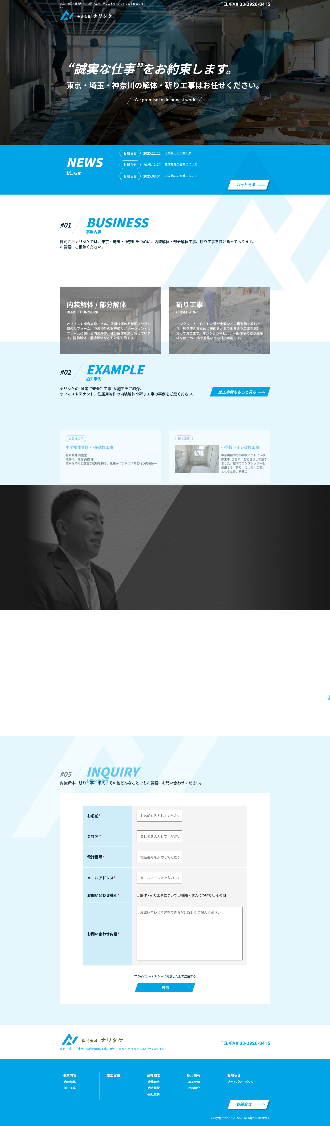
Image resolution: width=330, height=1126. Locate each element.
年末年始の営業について (183, 164)
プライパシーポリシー (242, 1082)
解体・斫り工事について (157, 895)
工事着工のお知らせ (180, 153)
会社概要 (220, 14)
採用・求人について (195, 895)
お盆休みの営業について (183, 176)
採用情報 (239, 14)
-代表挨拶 (153, 1088)
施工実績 (201, 14)
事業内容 (182, 14)
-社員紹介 (193, 1088)
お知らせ (234, 1075)
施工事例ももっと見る (237, 392)
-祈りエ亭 (69, 1088)
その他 (219, 895)
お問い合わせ (261, 14)
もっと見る (245, 184)
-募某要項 (193, 1082)
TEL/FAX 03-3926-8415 (245, 1043)
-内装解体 (69, 1082)
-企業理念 (153, 1082)
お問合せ (243, 1104)
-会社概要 (153, 1094)
